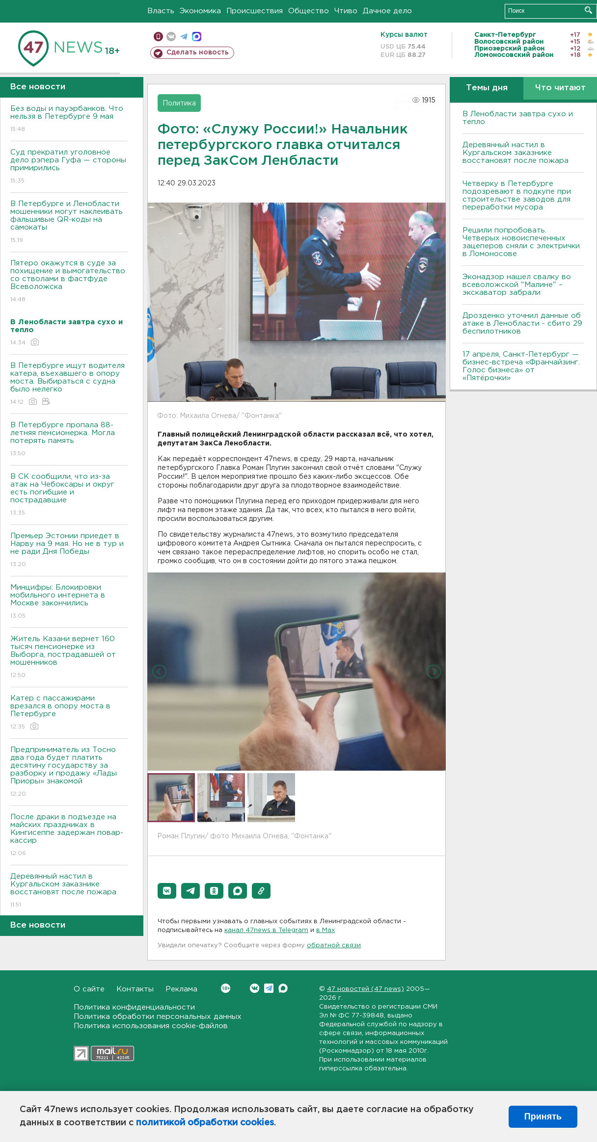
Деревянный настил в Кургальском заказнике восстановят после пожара (69, 891)
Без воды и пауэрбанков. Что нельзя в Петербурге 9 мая (69, 119)
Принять (543, 1116)
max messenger (196, 36)
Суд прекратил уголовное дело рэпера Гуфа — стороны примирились (69, 167)
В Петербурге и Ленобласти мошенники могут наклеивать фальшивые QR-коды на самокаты (69, 222)
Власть (160, 11)
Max (283, 988)
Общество (308, 11)
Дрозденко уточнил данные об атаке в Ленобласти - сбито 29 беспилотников (522, 323)
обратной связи (334, 945)
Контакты (135, 989)
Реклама (181, 989)
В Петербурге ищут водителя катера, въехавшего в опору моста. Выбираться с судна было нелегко (69, 384)
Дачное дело (387, 11)
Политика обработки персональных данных (158, 1016)
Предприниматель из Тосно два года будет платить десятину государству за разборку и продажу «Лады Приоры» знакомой (69, 772)
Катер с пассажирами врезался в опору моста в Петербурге (69, 713)
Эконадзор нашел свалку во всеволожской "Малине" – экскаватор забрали (516, 285)
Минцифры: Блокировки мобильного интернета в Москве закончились (69, 602)
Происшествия (254, 11)
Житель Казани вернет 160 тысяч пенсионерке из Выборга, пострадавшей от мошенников (69, 657)
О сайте (89, 989)
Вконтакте (225, 988)
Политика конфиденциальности (134, 1007)
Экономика (200, 11)
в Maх (325, 930)
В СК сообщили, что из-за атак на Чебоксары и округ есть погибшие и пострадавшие (69, 495)
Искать (588, 10)
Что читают (560, 88)
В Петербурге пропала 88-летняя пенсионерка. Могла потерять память (69, 440)
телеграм (184, 36)
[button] (167, 891)
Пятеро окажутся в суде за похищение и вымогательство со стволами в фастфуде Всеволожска (69, 282)
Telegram (268, 988)
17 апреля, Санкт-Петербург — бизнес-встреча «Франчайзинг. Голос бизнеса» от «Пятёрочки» (521, 366)
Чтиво (345, 11)
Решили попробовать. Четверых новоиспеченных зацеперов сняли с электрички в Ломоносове (521, 242)
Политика (179, 103)
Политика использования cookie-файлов (151, 1026)
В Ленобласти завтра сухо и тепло (517, 118)
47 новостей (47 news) (365, 989)
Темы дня (487, 88)
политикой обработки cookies (205, 1123)
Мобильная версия (158, 36)
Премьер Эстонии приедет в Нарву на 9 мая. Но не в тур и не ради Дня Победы (69, 551)
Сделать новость (197, 52)
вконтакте (171, 36)
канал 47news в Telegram (266, 930)
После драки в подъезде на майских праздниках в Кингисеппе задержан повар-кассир (69, 835)
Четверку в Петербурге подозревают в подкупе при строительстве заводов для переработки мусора (516, 195)
